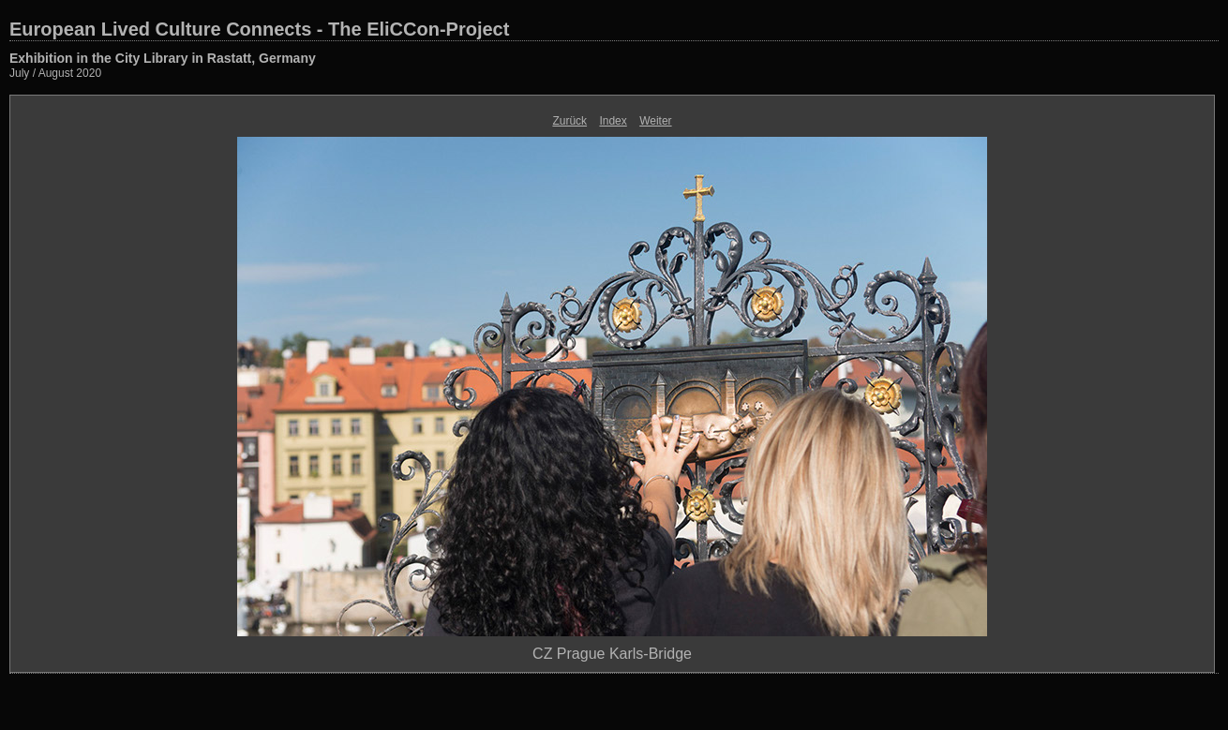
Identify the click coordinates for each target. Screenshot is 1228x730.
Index (612, 120)
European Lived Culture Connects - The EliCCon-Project (259, 29)
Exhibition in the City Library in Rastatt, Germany (162, 58)
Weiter (655, 120)
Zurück (569, 120)
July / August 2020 (55, 73)
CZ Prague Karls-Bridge (612, 654)
